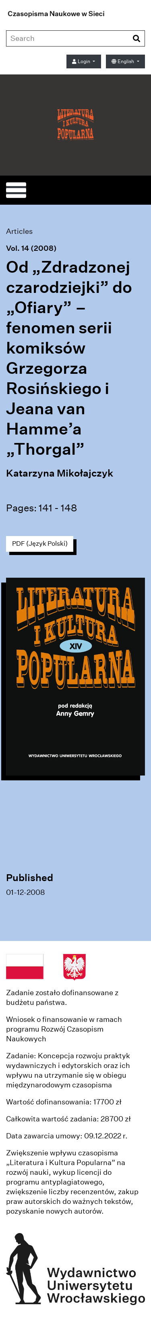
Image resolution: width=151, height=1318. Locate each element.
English (123, 61)
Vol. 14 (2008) (31, 248)
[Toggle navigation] (16, 190)
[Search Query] (58, 38)
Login (81, 61)
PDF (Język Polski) (40, 543)
